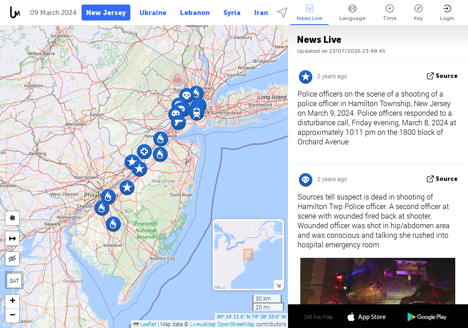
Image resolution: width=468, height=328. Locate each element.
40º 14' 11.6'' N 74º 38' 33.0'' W (251, 316)
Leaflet (145, 324)
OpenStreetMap (236, 324)
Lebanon (195, 13)
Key (418, 13)
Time (389, 13)
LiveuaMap (203, 324)
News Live (309, 13)
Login (447, 13)
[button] (177, 78)
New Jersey (106, 13)
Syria (232, 13)
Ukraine (152, 13)
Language (352, 13)
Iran (261, 13)
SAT (14, 280)
